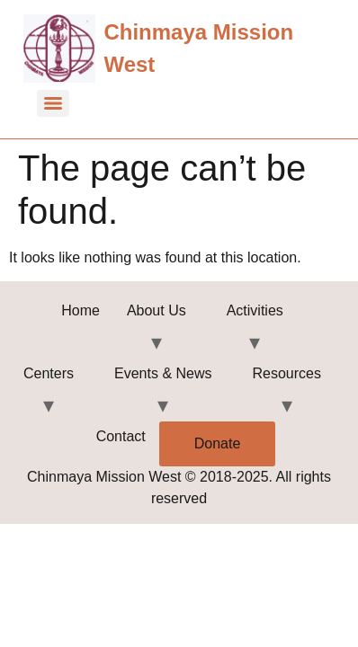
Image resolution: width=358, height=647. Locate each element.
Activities (255, 310)
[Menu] (53, 103)
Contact (121, 436)
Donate (217, 443)
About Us (156, 310)
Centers (48, 373)
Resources (287, 373)
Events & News (162, 373)
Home (80, 310)
